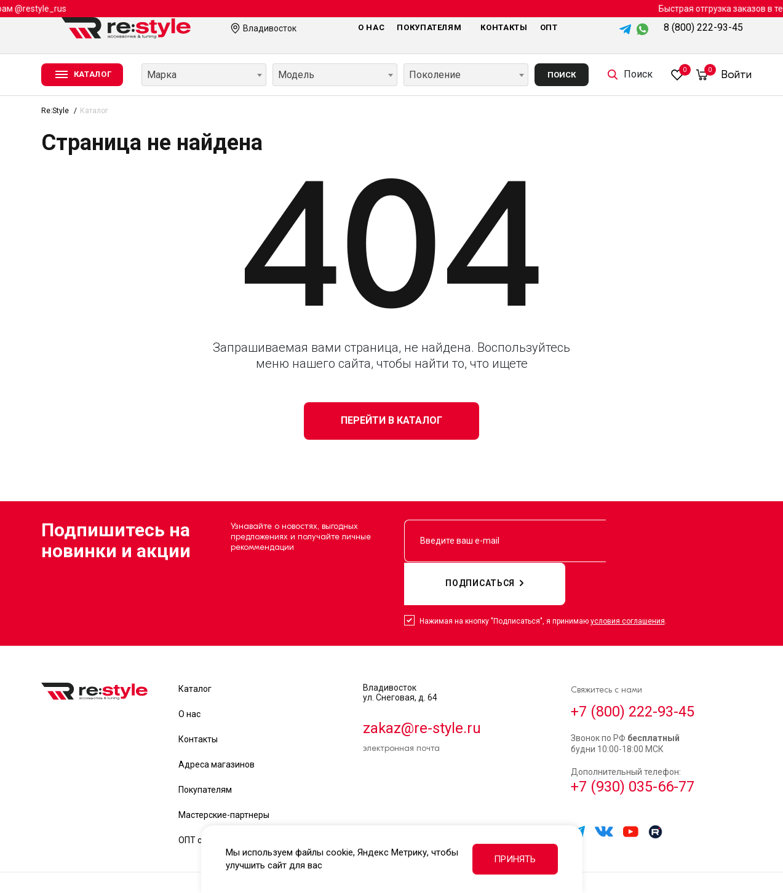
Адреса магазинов (216, 722)
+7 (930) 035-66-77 (633, 745)
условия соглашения (627, 578)
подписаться (673, 541)
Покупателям (432, 27)
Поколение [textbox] (435, 75)
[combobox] (203, 74)
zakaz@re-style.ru (422, 685)
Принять (515, 859)
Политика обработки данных (625, 861)
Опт (549, 27)
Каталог (195, 646)
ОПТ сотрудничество (221, 798)
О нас (371, 27)
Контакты (503, 27)
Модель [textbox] (296, 75)
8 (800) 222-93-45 (703, 27)
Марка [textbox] (162, 75)
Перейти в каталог (391, 420)
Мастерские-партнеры (223, 772)
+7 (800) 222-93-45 (633, 669)
